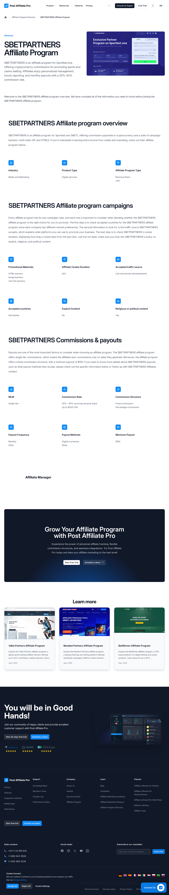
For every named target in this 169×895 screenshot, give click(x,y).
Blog (102, 786)
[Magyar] (139, 875)
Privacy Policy (126, 889)
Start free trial (12, 823)
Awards (70, 791)
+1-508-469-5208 (17, 861)
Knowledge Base (40, 786)
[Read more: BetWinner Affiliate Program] (139, 639)
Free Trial (142, 6)
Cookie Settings (42, 886)
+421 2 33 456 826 (17, 850)
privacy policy (19, 880)
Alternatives (9, 809)
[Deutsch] (120, 875)
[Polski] (153, 875)
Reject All (26, 886)
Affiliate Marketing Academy (112, 796)
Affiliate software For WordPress (148, 800)
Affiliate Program (74, 802)
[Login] (153, 5)
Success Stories (73, 796)
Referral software (141, 805)
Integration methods (13, 798)
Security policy (109, 889)
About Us (71, 786)
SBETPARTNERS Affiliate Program (55, 17)
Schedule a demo (94, 562)
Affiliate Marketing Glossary (112, 802)
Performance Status (41, 802)
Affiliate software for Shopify (146, 786)
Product (51, 6)
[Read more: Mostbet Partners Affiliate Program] (84, 639)
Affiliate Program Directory (23, 17)
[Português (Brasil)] (158, 875)
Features (8, 793)
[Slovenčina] (163, 875)
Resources (65, 6)
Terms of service (91, 889)
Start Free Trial (71, 562)
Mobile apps (9, 803)
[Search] (110, 5)
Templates (104, 791)
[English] (125, 875)
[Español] (130, 875)
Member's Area (39, 791)
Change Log (38, 796)
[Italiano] (144, 875)
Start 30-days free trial (16, 737)
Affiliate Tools (140, 811)
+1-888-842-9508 (17, 856)
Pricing (7, 787)
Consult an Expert (125, 6)
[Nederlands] (149, 875)
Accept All (12, 886)
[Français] (134, 875)
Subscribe (158, 851)
